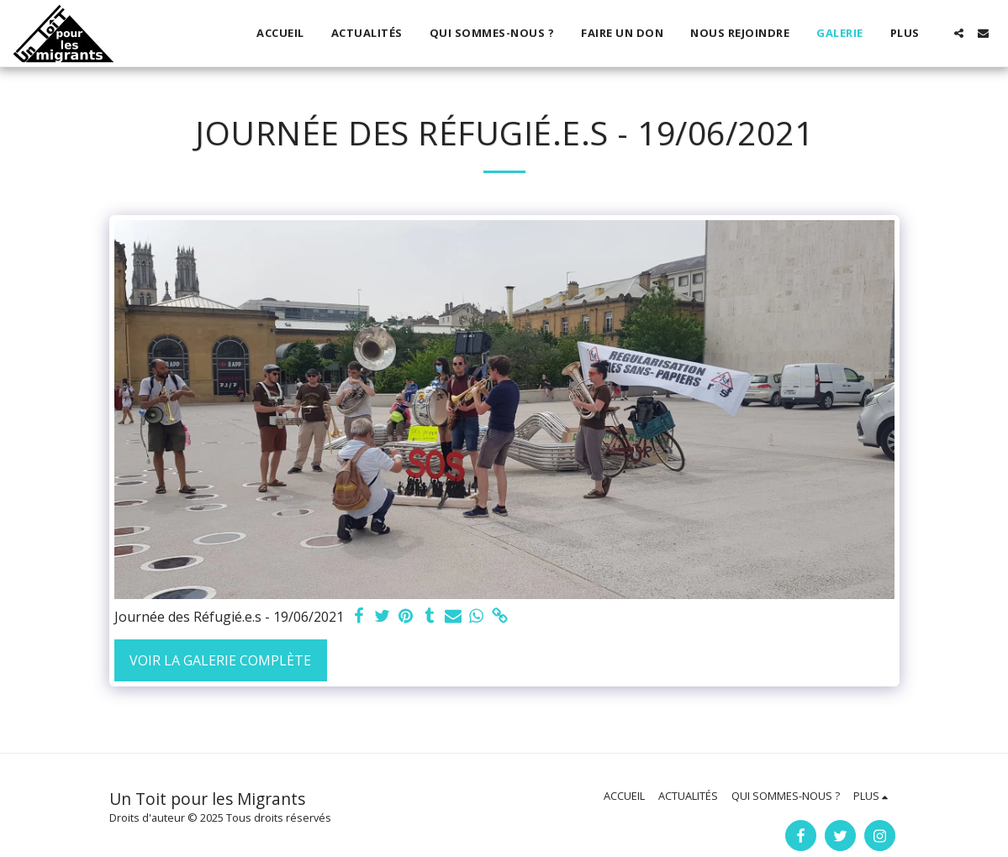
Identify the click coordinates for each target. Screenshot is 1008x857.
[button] (958, 33)
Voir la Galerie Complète (220, 660)
